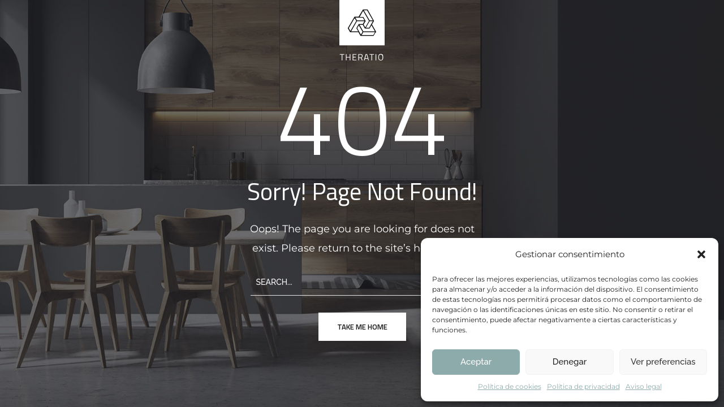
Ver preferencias (663, 362)
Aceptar (476, 362)
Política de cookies (509, 386)
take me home (362, 326)
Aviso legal (644, 386)
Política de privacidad (583, 386)
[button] (701, 254)
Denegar (570, 362)
